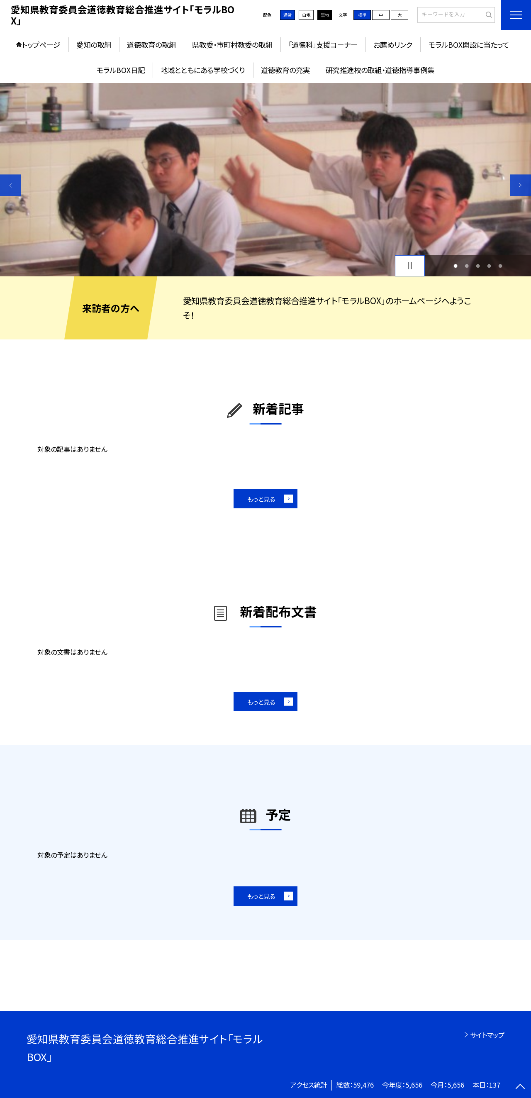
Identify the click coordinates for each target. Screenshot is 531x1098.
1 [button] (455, 265)
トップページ (41, 44)
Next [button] (520, 185)
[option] (265, 180)
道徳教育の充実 (285, 70)
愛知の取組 (93, 44)
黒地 (325, 15)
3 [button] (478, 265)
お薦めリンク (392, 44)
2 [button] (466, 265)
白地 (306, 15)
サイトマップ (487, 1035)
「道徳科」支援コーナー (323, 44)
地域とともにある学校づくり (203, 70)
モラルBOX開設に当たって (469, 44)
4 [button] (489, 265)
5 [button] (500, 265)
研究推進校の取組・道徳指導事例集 (380, 70)
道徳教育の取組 (151, 44)
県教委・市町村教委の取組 (232, 44)
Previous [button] (10, 185)
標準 (362, 15)
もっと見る (261, 498)
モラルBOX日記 (121, 70)
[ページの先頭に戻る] (520, 1087)
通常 (287, 15)
